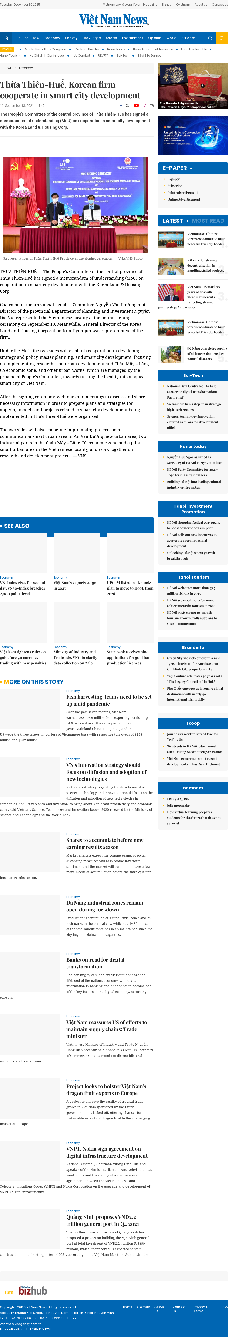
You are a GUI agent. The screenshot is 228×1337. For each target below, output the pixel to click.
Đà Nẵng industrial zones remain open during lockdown (104, 906)
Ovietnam (183, 5)
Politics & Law (28, 38)
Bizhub (166, 5)
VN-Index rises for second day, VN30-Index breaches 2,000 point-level (22, 588)
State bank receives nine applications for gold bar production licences (128, 657)
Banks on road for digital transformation (95, 963)
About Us (201, 5)
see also (17, 526)
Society (71, 38)
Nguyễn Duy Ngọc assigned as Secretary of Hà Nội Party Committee (194, 460)
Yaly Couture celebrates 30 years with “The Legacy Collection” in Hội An (194, 679)
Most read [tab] (208, 221)
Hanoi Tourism (10, 55)
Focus (7, 49)
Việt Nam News (114, 20)
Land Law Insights (194, 49)
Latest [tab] (173, 221)
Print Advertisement (183, 192)
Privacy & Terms (201, 1309)
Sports (111, 38)
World (171, 38)
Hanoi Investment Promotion (153, 49)
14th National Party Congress (46, 49)
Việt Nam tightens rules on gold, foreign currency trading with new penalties (23, 657)
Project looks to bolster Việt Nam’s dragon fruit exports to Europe (106, 1089)
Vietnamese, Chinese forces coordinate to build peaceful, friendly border (206, 238)
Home (8, 68)
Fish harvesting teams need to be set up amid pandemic (109, 700)
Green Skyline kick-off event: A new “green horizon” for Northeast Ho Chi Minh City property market (193, 663)
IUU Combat (81, 55)
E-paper (175, 168)
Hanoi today (116, 49)
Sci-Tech (123, 55)
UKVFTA (103, 55)
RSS (225, 1306)
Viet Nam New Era (87, 49)
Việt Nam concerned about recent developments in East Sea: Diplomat (193, 761)
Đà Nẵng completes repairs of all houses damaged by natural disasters (207, 353)
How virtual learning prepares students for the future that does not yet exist (194, 817)
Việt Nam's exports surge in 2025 (75, 585)
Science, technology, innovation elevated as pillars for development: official (193, 422)
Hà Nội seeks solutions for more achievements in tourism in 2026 (191, 603)
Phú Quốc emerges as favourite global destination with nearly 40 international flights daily (195, 694)
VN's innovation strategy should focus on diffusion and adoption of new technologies (106, 771)
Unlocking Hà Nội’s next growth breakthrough (191, 555)
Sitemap (143, 1306)
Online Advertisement (184, 199)
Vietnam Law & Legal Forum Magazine (130, 5)
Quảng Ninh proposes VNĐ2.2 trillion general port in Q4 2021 (102, 1220)
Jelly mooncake (178, 805)
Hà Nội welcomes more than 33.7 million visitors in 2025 (191, 591)
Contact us (179, 1309)
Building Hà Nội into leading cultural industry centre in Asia (194, 484)
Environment (132, 38)
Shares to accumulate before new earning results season (104, 843)
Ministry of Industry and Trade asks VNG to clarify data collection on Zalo (75, 657)
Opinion (154, 38)
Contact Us (220, 5)
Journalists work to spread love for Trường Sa (192, 737)
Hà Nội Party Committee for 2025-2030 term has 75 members (192, 472)
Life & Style (92, 38)
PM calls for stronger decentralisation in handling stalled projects (205, 265)
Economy (52, 38)
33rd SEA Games (149, 55)
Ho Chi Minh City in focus (47, 55)
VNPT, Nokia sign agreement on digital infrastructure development (107, 1152)
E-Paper (188, 38)
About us (159, 1309)
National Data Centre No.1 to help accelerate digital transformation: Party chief (192, 391)
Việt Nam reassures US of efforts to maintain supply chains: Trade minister (106, 1029)
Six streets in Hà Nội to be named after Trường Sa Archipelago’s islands (194, 749)
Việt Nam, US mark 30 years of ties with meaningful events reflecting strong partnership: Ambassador (189, 297)
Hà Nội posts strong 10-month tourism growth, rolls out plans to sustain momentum (192, 618)
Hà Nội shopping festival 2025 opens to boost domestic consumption (193, 525)
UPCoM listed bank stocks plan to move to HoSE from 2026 (130, 588)
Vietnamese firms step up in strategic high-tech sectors (194, 407)
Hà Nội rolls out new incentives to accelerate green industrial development (192, 540)
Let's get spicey (178, 798)
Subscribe (175, 186)
